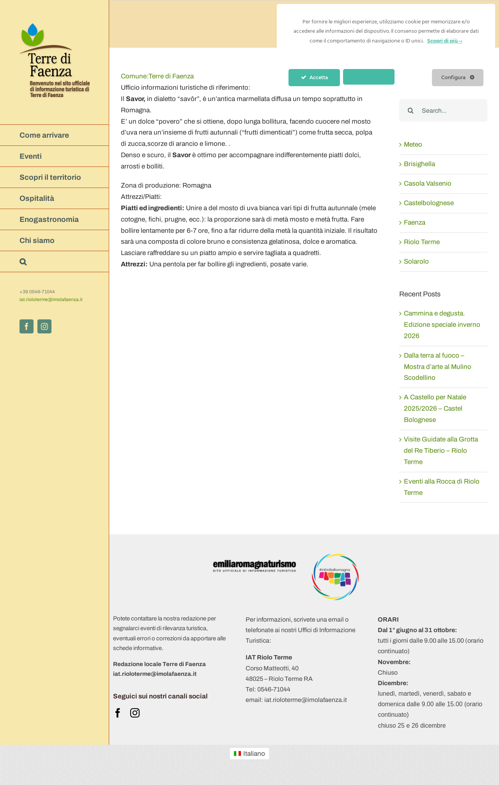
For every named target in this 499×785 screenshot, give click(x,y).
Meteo (413, 144)
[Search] (410, 110)
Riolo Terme (422, 242)
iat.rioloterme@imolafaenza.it (51, 299)
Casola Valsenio (427, 183)
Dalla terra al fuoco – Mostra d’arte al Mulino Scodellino (437, 367)
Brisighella (419, 164)
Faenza (414, 222)
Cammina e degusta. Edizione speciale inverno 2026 (442, 325)
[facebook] (117, 713)
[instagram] (135, 713)
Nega (369, 77)
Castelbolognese (429, 203)
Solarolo (416, 261)
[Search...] (443, 110)
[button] (54, 261)
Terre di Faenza (157, 76)
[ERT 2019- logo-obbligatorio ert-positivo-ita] (254, 557)
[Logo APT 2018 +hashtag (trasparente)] (335, 557)
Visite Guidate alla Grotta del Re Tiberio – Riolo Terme (441, 451)
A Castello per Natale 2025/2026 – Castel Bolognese (435, 408)
